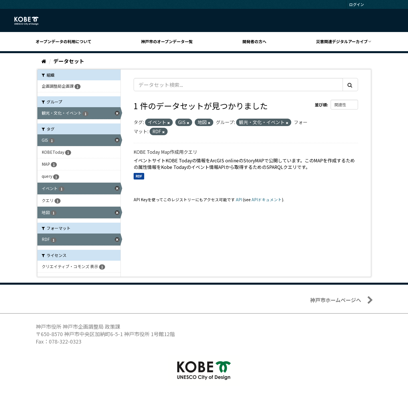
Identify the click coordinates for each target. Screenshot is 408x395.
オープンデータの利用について (63, 41)
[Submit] (350, 84)
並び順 (321, 104)
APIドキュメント (267, 199)
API (239, 199)
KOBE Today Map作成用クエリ (165, 151)
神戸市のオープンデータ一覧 (167, 41)
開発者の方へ (254, 41)
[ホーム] (43, 61)
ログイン (356, 4)
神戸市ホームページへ (335, 300)
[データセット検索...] (238, 84)
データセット (68, 61)
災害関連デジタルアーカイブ (342, 41)
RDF (139, 175)
